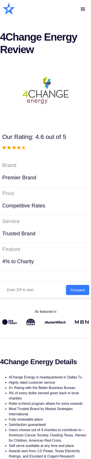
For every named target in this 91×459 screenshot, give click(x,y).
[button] (83, 9)
